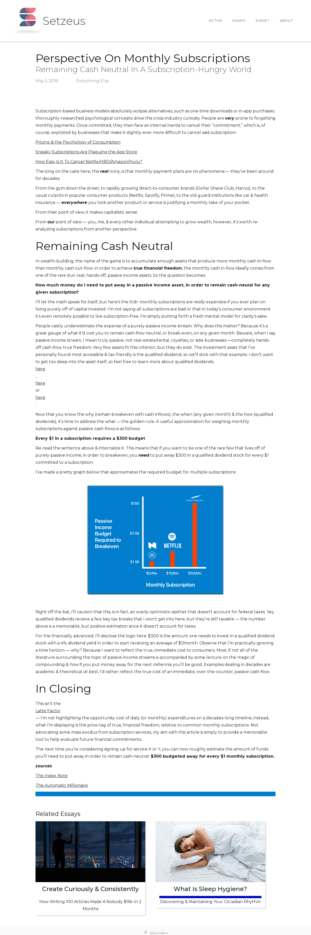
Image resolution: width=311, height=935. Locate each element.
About (286, 20)
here (40, 368)
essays (239, 20)
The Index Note (51, 775)
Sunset (263, 20)
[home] (49, 21)
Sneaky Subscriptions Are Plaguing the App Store (86, 151)
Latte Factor (48, 710)
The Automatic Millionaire (61, 785)
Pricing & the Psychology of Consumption (78, 142)
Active (215, 20)
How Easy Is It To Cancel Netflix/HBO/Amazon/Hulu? (88, 161)
